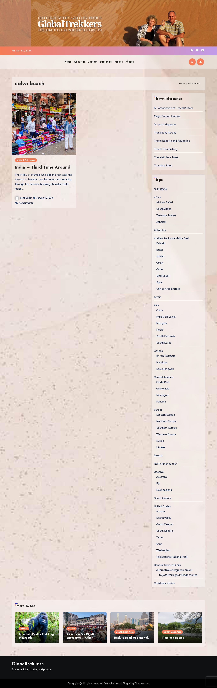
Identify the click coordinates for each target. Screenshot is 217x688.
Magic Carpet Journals (167, 116)
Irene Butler (23, 197)
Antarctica (160, 230)
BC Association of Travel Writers (173, 108)
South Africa (163, 209)
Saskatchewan (165, 369)
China (159, 310)
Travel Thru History (165, 149)
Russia (160, 440)
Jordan (160, 256)
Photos (129, 62)
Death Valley (163, 517)
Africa (157, 197)
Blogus (126, 683)
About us (79, 62)
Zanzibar (161, 222)
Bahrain (160, 243)
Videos (118, 62)
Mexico (158, 455)
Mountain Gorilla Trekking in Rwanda (36, 636)
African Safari (164, 202)
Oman (159, 262)
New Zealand (164, 490)
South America (163, 498)
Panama (161, 401)
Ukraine (160, 447)
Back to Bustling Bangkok (131, 638)
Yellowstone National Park (171, 556)
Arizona (160, 511)
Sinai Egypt (163, 275)
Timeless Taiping (173, 638)
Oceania (159, 472)
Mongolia (161, 323)
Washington (163, 550)
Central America (163, 377)
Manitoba (161, 362)
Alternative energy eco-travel (174, 570)
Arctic (157, 297)
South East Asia (165, 336)
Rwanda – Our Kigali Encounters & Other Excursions (80, 637)
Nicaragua (162, 395)
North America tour (165, 463)
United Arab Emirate (168, 288)
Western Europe (166, 434)
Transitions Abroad (165, 132)
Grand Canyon (164, 524)
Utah (159, 543)
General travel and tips (167, 565)
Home (68, 62)
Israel (159, 249)
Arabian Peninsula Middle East (171, 238)
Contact (92, 62)
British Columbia (165, 356)
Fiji (158, 483)
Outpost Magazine (165, 124)
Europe (158, 409)
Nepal (159, 329)
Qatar (159, 269)
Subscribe (106, 62)
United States (162, 506)
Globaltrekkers (28, 663)
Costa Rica (162, 382)
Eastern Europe (165, 414)
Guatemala (162, 388)
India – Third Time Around (42, 167)
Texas (159, 537)
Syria (159, 282)
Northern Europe (166, 421)
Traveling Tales (163, 165)
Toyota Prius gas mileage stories (178, 575)
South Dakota (164, 530)
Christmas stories (164, 583)
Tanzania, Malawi (166, 215)
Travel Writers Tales (166, 157)
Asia (156, 305)
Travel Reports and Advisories (172, 141)
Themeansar (141, 683)
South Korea (163, 342)
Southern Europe (166, 427)
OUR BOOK (160, 189)
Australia (161, 477)
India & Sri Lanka (25, 160)
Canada (158, 351)
